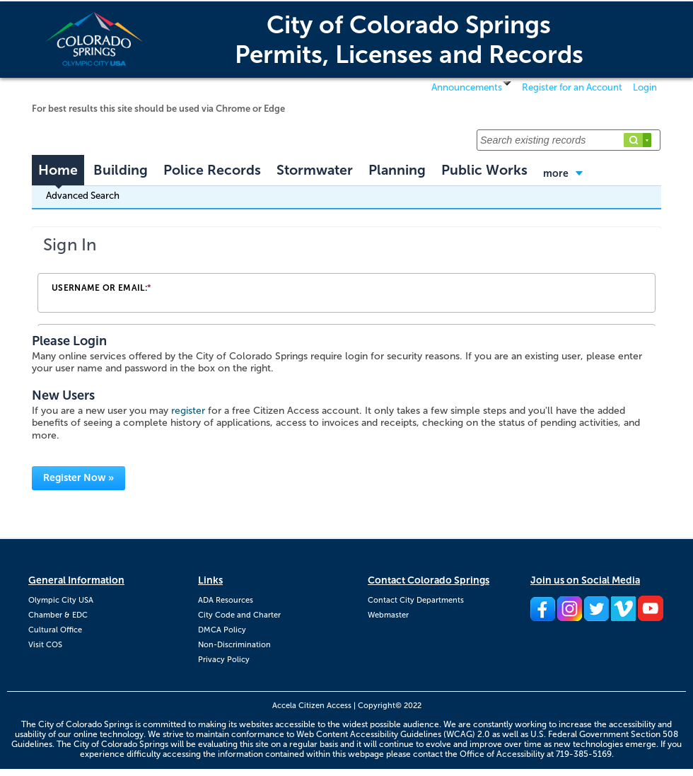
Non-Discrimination (234, 644)
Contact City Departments (416, 600)
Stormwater (314, 170)
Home (58, 170)
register (188, 411)
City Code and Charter (239, 615)
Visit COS (45, 644)
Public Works (484, 170)
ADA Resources (225, 600)
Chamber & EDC (58, 615)
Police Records (212, 170)
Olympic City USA (60, 600)
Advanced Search (83, 195)
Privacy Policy (224, 659)
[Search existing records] (568, 140)
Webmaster (388, 615)
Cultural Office (55, 630)
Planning (397, 170)
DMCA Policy (222, 630)
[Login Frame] (346, 276)
